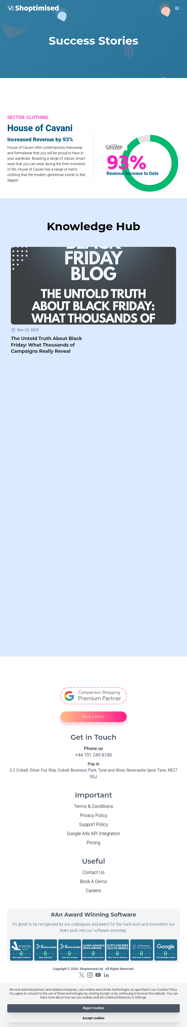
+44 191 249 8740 (93, 755)
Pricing (94, 842)
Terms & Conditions (93, 806)
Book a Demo (93, 717)
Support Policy (93, 824)
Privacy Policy (93, 815)
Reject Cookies (93, 1008)
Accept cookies (93, 1018)
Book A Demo (93, 881)
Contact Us (93, 872)
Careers (93, 890)
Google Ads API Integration (93, 833)
